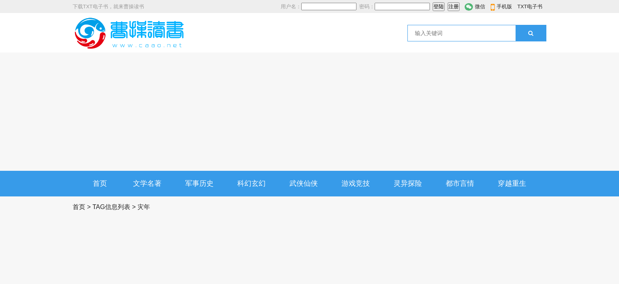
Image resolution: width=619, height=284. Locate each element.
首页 (100, 183)
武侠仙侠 (303, 183)
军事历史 (199, 183)
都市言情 (460, 183)
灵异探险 (408, 183)
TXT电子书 (529, 6)
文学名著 (147, 183)
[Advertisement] (309, 111)
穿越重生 (512, 183)
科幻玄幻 (251, 183)
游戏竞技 (355, 183)
